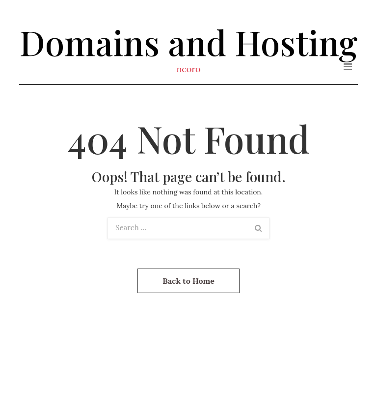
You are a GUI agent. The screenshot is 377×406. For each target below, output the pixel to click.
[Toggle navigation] (348, 66)
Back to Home (188, 281)
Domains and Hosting (188, 42)
